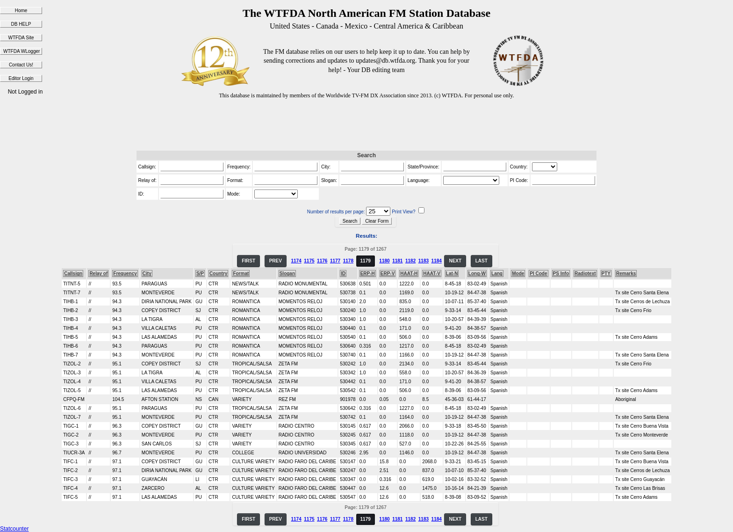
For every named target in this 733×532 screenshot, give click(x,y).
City (147, 273)
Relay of (98, 273)
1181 (397, 260)
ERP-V (388, 273)
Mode (518, 273)
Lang (497, 273)
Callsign (73, 273)
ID (343, 273)
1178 (348, 260)
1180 (384, 260)
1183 (423, 260)
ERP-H (367, 273)
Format (241, 273)
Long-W (477, 273)
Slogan (287, 273)
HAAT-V (431, 273)
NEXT (455, 260)
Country (218, 273)
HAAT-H (408, 273)
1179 (365, 260)
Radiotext (585, 273)
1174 (296, 260)
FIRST (248, 260)
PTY (606, 273)
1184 (436, 260)
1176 (322, 260)
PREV (275, 260)
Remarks (626, 273)
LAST (481, 260)
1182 (410, 260)
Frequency (125, 273)
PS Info (561, 273)
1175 (309, 260)
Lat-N (452, 273)
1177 (335, 260)
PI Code (538, 273)
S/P (200, 273)
